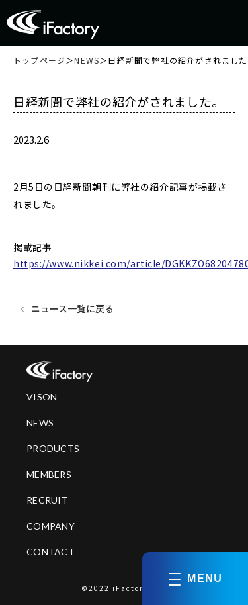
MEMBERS (48, 474)
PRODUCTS (52, 448)
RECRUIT (47, 500)
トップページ (39, 60)
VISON (41, 396)
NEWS (86, 60)
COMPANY (50, 526)
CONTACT (50, 551)
